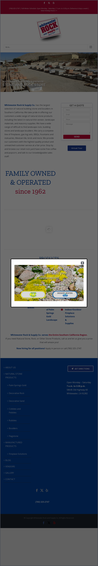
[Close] (82, 263)
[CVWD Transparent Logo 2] (33, 291)
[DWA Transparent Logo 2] (65, 291)
